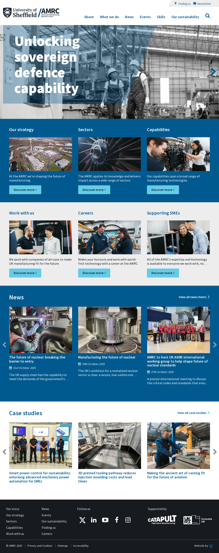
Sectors (11, 521)
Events (145, 16)
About (89, 16)
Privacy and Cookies (40, 545)
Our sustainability (185, 16)
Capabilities (14, 527)
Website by (203, 545)
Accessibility (81, 545)
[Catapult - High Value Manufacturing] (162, 519)
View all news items (192, 297)
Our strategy (15, 515)
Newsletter (204, 4)
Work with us (15, 534)
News (129, 16)
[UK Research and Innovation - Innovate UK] (197, 519)
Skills (161, 16)
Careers (47, 534)
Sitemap (63, 545)
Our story (12, 509)
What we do (109, 16)
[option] (109, 72)
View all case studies (191, 413)
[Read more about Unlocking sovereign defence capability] (109, 72)
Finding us (184, 4)
